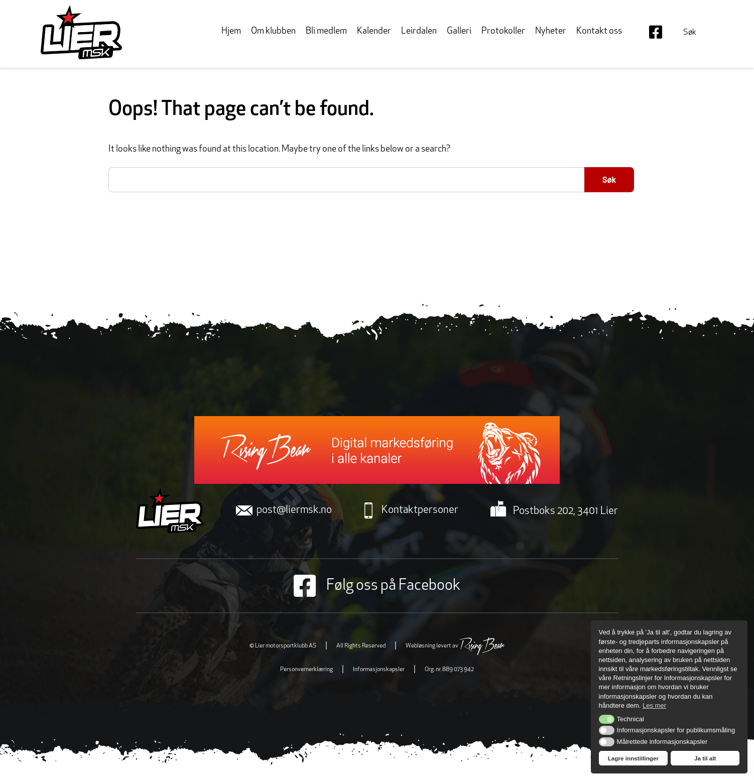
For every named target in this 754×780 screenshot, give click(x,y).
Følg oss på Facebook (377, 585)
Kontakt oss (599, 31)
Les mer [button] (654, 705)
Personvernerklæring (306, 670)
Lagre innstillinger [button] (633, 758)
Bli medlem (326, 31)
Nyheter (550, 31)
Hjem (231, 31)
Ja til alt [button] (705, 758)
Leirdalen (419, 31)
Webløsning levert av (455, 646)
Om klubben (273, 31)
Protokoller (503, 31)
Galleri (459, 31)
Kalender (374, 31)
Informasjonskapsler (379, 670)
